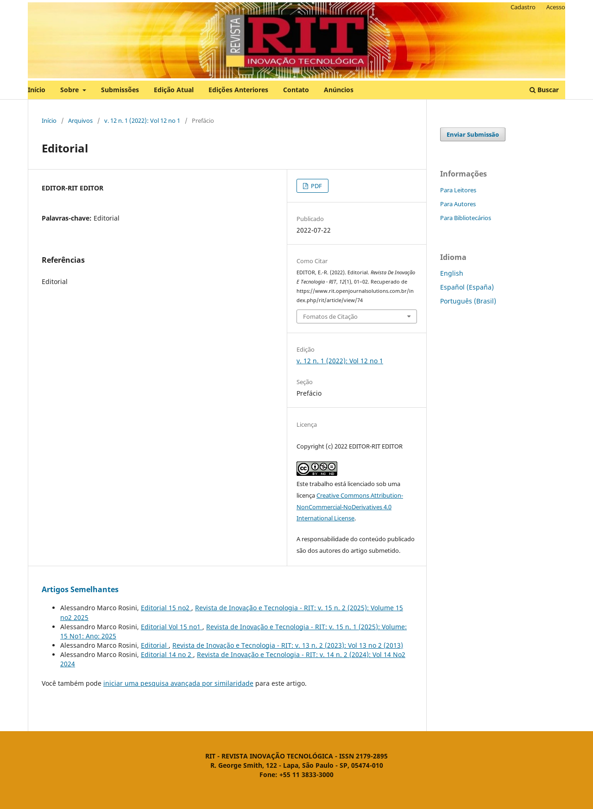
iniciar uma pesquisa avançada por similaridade (178, 683)
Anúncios (338, 89)
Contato (296, 89)
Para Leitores (458, 190)
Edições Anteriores (238, 89)
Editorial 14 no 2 (167, 654)
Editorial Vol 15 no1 (171, 626)
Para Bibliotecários (465, 218)
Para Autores (458, 204)
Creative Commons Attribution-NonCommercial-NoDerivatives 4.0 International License (349, 507)
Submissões (120, 89)
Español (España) (467, 287)
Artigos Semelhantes (80, 589)
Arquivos (80, 120)
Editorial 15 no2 (166, 607)
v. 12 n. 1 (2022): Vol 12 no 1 (142, 120)
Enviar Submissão (473, 134)
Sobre (70, 89)
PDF (315, 186)
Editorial (155, 645)
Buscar (544, 89)
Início (36, 89)
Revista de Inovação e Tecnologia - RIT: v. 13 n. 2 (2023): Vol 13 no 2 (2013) (287, 645)
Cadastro (523, 7)
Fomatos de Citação (330, 316)
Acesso (555, 7)
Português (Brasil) (468, 301)
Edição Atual (174, 89)
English (451, 273)
